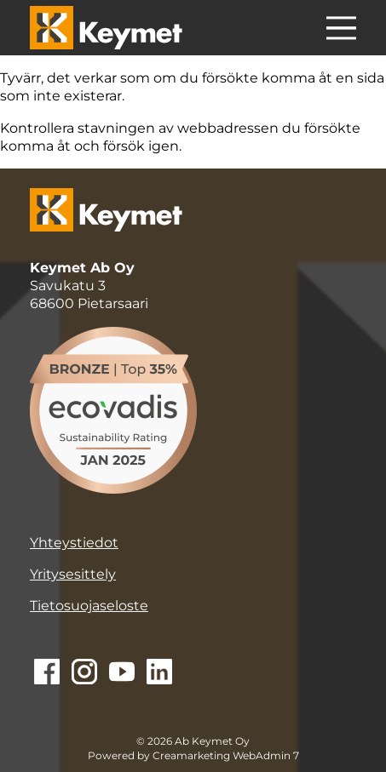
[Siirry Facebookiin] (47, 673)
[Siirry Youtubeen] (122, 673)
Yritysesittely (73, 574)
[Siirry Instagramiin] (84, 673)
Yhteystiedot (74, 543)
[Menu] (341, 30)
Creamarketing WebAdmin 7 (226, 756)
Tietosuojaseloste (89, 606)
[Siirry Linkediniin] (159, 673)
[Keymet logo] (106, 27)
